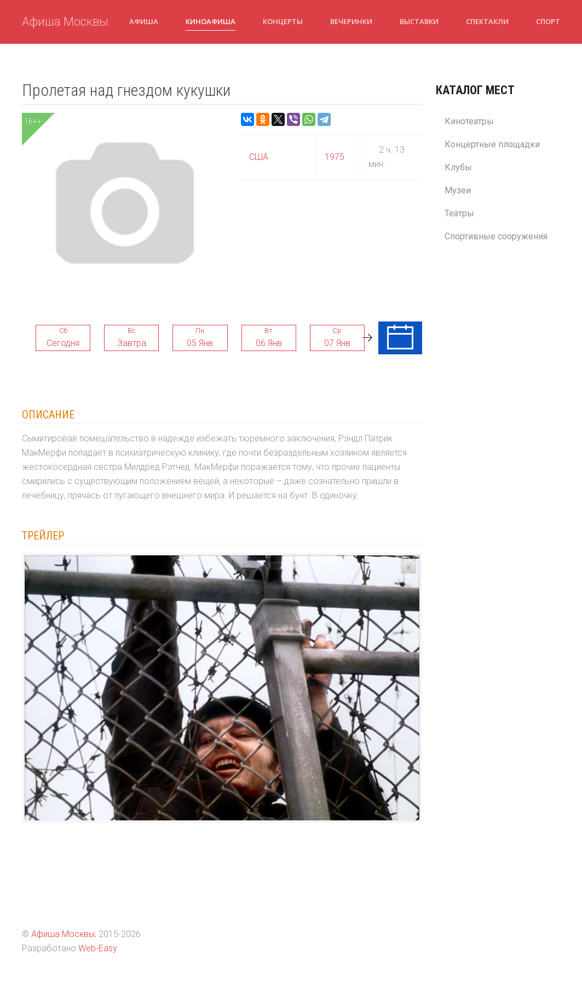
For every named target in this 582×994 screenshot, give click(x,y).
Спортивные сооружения (496, 236)
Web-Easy (97, 948)
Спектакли (487, 21)
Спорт (548, 21)
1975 (334, 157)
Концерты (283, 21)
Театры (459, 213)
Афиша (143, 21)
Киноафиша (210, 21)
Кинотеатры (469, 121)
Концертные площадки (492, 144)
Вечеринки (351, 21)
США (258, 157)
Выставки (419, 21)
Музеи (458, 190)
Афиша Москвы (65, 21)
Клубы (458, 167)
